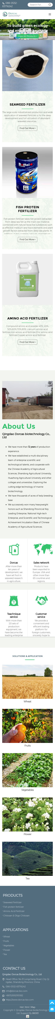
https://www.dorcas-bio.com (20, 999)
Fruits (27, 745)
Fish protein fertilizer (27, 209)
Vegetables (27, 790)
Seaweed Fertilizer (27, 104)
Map (33, 1007)
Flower (27, 834)
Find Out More (27, 128)
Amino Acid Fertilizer (27, 318)
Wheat (27, 701)
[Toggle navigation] (50, 14)
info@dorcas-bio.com (16, 991)
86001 (35, 1013)
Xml (27, 1007)
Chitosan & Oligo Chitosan (16, 915)
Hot (21, 1007)
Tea (27, 878)
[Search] (40, 5)
